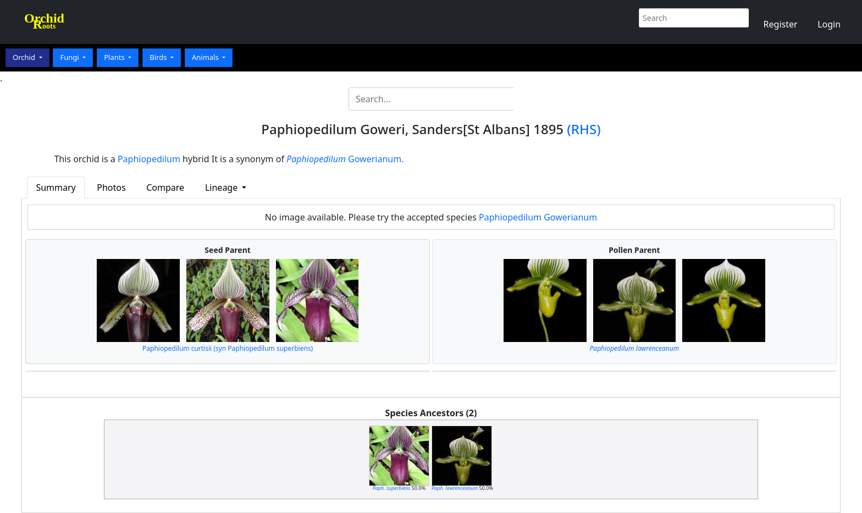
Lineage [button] (222, 187)
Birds (159, 57)
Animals (206, 57)
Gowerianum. (345, 159)
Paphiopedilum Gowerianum (538, 217)
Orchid (25, 57)
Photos (111, 187)
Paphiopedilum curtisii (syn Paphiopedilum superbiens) (227, 348)
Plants (115, 57)
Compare (165, 187)
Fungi (70, 57)
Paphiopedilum (149, 159)
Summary (55, 187)
